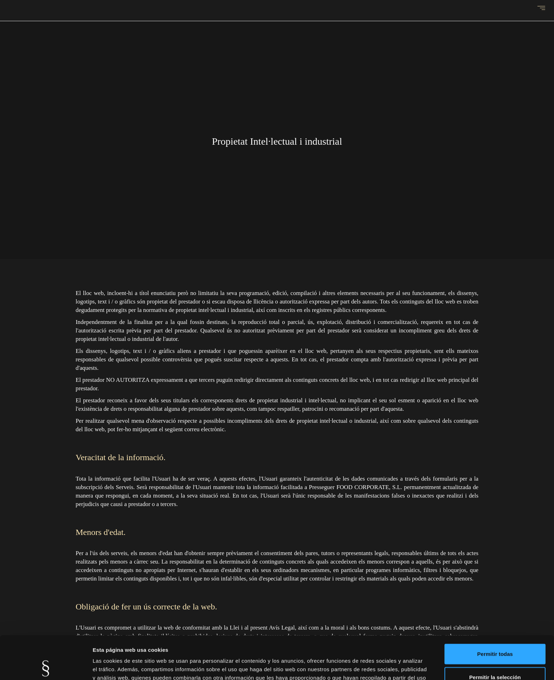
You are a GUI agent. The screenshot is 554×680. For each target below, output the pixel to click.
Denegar (495, 657)
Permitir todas (495, 611)
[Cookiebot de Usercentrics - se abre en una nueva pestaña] (46, 666)
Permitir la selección (495, 634)
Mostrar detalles (382, 666)
